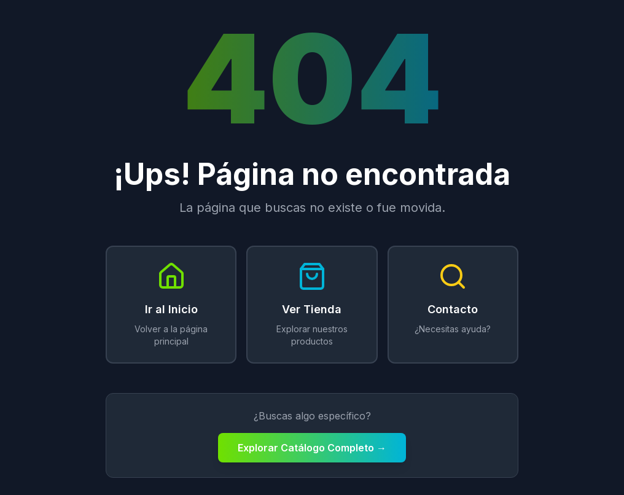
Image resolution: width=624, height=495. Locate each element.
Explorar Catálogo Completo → (312, 448)
